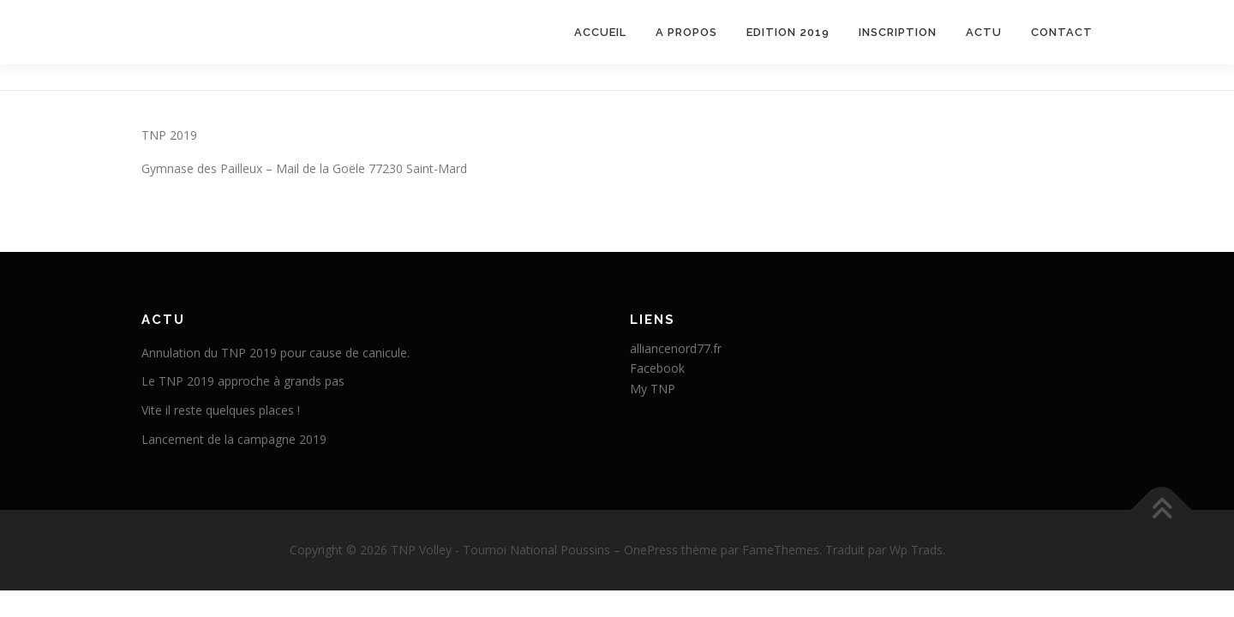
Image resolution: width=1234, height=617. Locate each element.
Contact (1062, 32)
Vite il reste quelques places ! (220, 410)
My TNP (652, 388)
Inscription (898, 32)
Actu (984, 32)
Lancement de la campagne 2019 (233, 439)
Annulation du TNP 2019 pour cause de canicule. (275, 352)
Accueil (600, 32)
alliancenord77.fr (676, 348)
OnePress (651, 550)
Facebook (657, 368)
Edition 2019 (788, 32)
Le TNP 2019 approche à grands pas (242, 381)
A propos (686, 32)
